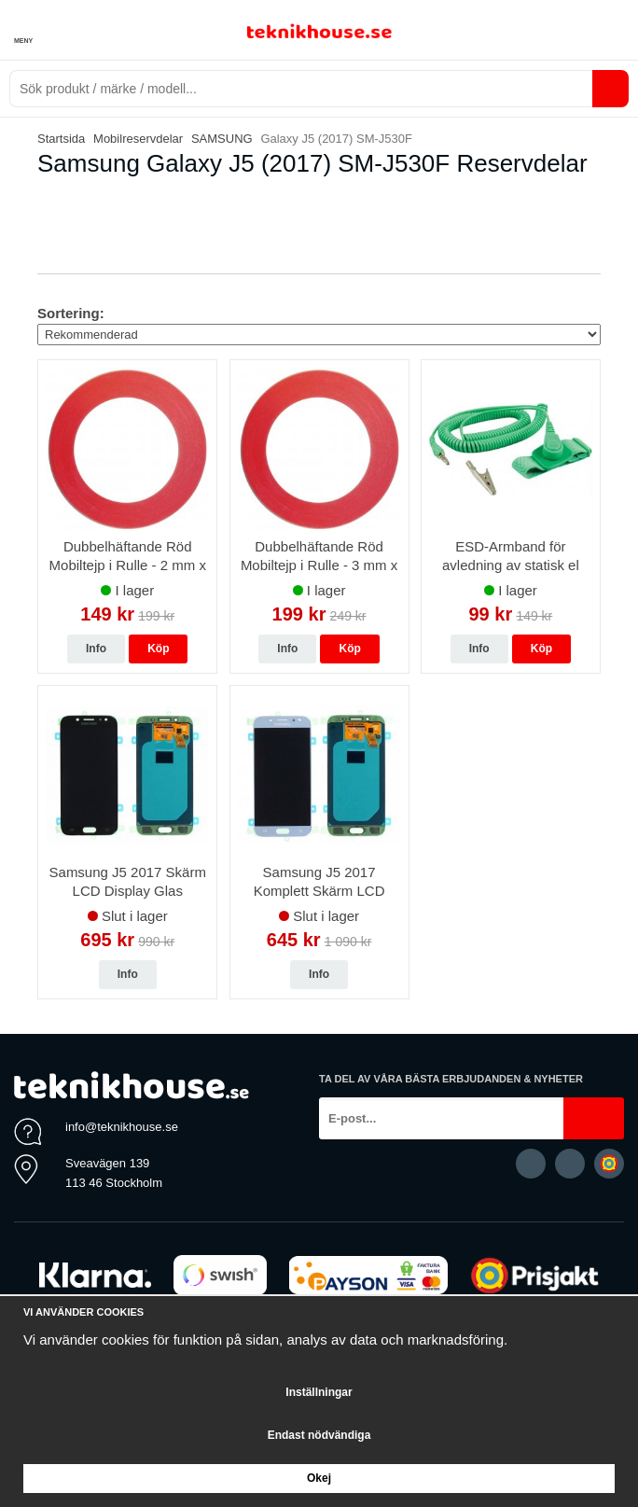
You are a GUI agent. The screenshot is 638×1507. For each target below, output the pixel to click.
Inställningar (318, 1392)
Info (96, 648)
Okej (319, 1478)
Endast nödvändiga (319, 1435)
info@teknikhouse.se (121, 1127)
